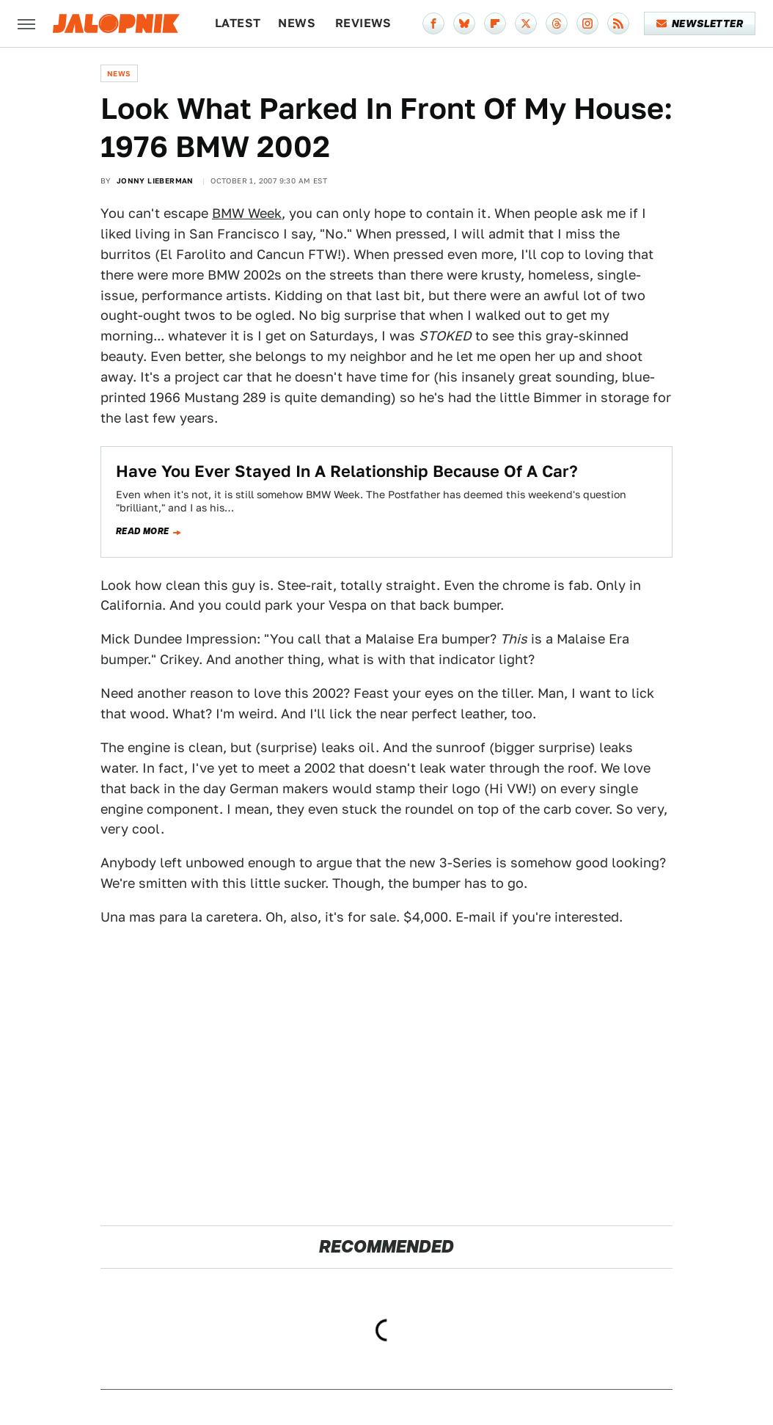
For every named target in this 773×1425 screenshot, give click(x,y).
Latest (237, 23)
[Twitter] (526, 23)
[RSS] (618, 23)
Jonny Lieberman (155, 180)
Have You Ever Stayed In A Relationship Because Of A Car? (347, 471)
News (296, 23)
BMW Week (247, 213)
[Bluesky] (464, 23)
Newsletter (700, 23)
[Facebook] (433, 23)
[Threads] (557, 23)
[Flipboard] (495, 23)
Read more (142, 531)
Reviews (363, 23)
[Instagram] (587, 23)
